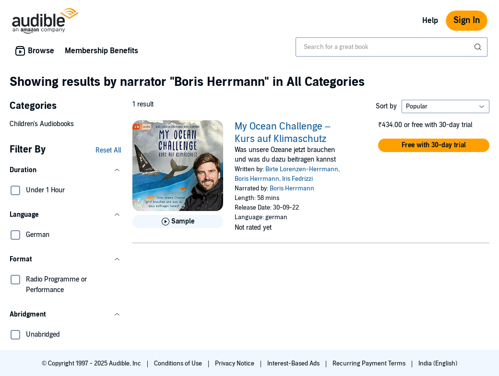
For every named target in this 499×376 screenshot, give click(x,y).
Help (430, 20)
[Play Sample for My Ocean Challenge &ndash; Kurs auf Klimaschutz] (177, 221)
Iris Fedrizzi (297, 179)
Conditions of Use (178, 363)
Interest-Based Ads (294, 363)
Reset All (108, 150)
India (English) (437, 363)
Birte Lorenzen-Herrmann (301, 169)
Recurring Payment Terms (370, 363)
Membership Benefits (101, 51)
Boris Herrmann (257, 179)
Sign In (466, 20)
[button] (65, 170)
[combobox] (391, 47)
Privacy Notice (235, 363)
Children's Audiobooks (42, 124)
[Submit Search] (478, 47)
